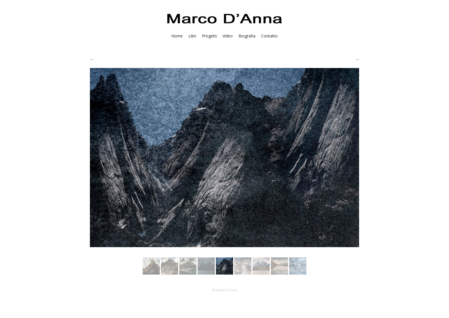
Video (227, 36)
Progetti (209, 36)
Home (177, 36)
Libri (192, 36)
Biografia (247, 36)
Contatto (269, 36)
